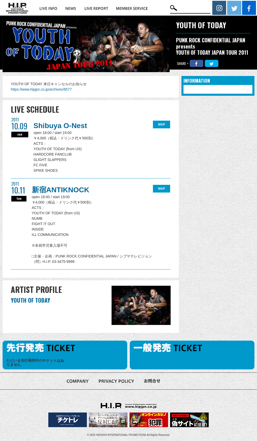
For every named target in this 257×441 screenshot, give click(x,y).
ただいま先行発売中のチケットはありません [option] (35, 362)
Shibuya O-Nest (60, 126)
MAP (161, 124)
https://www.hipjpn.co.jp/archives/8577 (41, 89)
